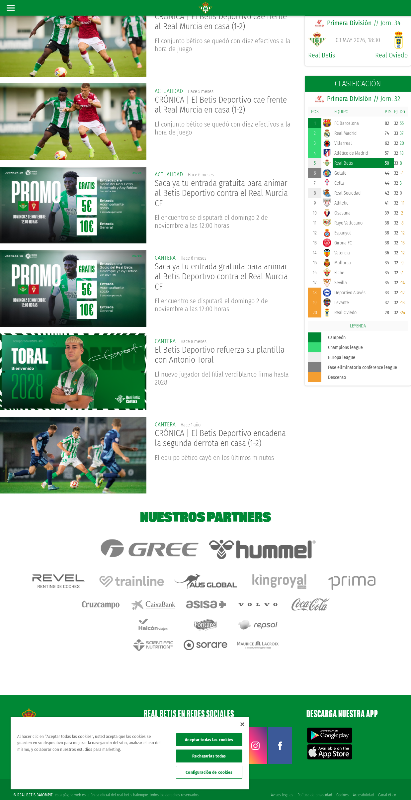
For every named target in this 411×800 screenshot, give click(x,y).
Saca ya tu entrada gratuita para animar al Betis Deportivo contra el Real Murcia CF (215, 193)
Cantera (165, 257)
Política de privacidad (313, 784)
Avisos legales (281, 784)
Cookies (342, 784)
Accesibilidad (363, 784)
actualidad (169, 91)
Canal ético (387, 784)
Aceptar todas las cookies (209, 739)
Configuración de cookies (209, 772)
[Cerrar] (242, 724)
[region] (130, 753)
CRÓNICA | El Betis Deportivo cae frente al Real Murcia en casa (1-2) (223, 22)
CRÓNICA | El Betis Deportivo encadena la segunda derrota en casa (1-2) (222, 438)
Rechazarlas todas (209, 756)
